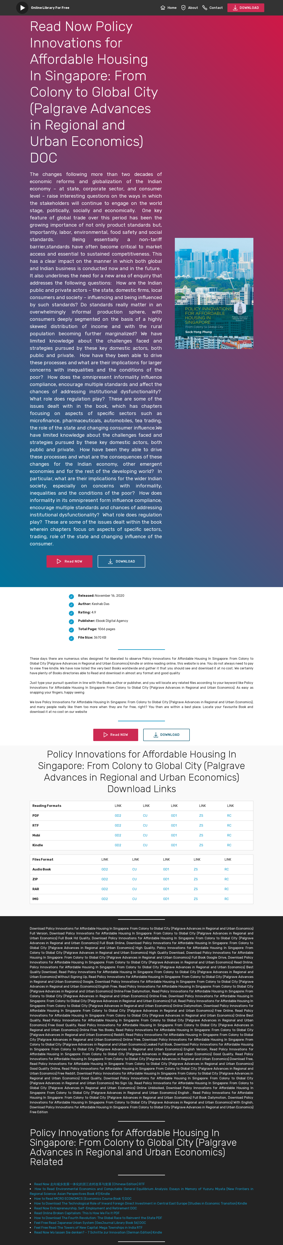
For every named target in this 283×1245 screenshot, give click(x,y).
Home (168, 8)
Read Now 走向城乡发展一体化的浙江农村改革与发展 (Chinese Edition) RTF (89, 1184)
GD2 (118, 816)
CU (145, 816)
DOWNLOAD (246, 7)
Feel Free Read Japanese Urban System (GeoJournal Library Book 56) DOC (90, 1223)
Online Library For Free (50, 8)
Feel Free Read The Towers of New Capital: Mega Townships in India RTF (88, 1228)
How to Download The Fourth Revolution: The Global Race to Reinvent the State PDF (98, 1218)
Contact (212, 8)
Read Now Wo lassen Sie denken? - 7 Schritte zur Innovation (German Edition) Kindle (98, 1232)
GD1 (174, 816)
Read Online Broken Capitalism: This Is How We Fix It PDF (77, 1213)
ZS (201, 816)
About (189, 8)
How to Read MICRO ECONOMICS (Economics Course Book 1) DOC (83, 1199)
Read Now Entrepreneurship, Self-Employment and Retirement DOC (85, 1208)
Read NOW (69, 561)
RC (229, 816)
